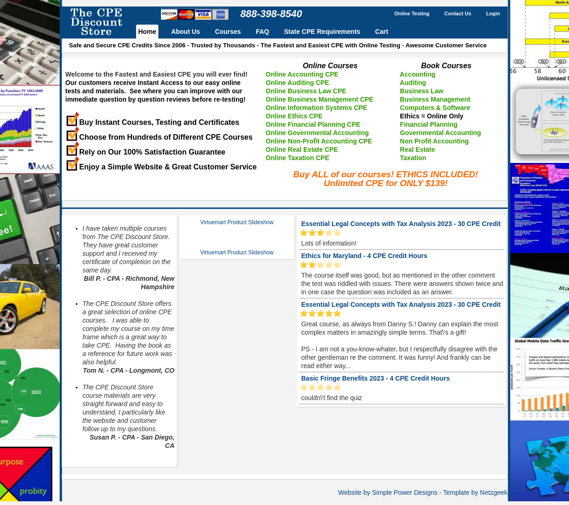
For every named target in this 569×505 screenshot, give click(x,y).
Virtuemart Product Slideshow (237, 222)
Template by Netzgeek (475, 492)
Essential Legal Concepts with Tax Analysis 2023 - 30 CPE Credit (401, 223)
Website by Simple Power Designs (388, 492)
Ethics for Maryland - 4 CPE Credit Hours (364, 255)
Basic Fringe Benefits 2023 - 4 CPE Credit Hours (375, 378)
